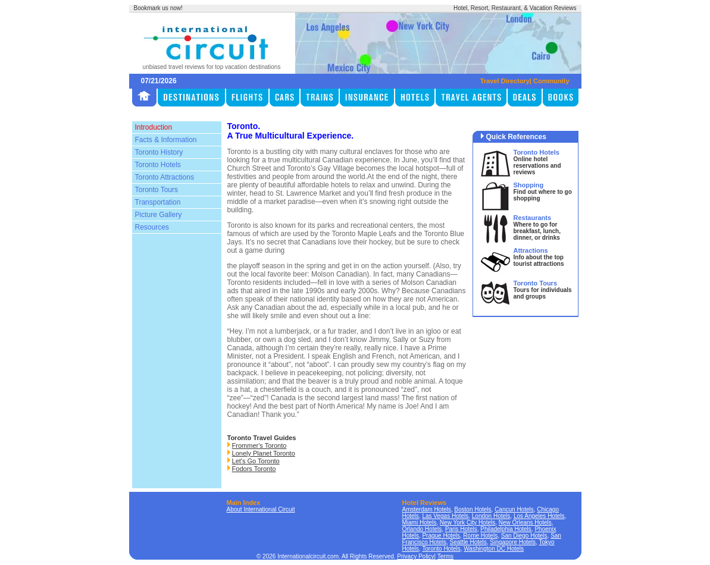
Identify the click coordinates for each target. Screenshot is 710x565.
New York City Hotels (467, 522)
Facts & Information (166, 140)
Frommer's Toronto (259, 445)
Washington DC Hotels (494, 548)
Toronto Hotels (158, 165)
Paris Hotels (461, 529)
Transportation (158, 202)
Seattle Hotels (468, 542)
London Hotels (491, 516)
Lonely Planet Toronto (263, 453)
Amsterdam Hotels (426, 509)
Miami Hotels (419, 522)
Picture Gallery (158, 215)
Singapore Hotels (513, 542)
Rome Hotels (480, 535)
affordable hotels (324, 185)
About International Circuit (261, 509)
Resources (152, 227)
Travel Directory (505, 80)
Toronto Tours (157, 190)
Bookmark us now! (158, 8)
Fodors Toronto (254, 468)
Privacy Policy (415, 556)
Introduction (154, 127)
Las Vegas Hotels (445, 516)
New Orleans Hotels (525, 522)
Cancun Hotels (514, 509)
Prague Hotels (440, 535)
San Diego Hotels (524, 535)
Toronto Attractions (164, 177)
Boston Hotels (472, 509)
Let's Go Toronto (256, 460)
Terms (445, 556)
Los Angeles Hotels (539, 516)
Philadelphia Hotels (505, 529)
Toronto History (159, 152)
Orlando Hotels (422, 529)
